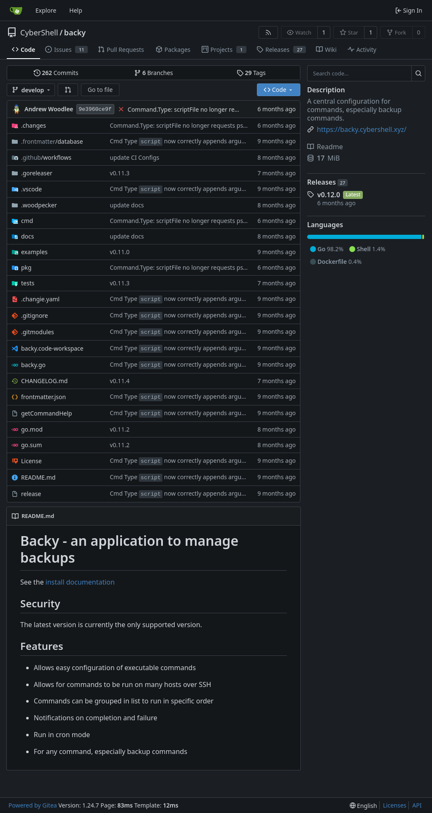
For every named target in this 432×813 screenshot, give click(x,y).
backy (75, 32)
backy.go (33, 365)
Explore (45, 10)
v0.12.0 (328, 195)
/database (52, 141)
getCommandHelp (46, 413)
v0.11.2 (120, 429)
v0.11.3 (120, 173)
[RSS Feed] (268, 32)
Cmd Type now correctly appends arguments (184, 141)
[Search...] (418, 73)
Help (75, 10)
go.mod (32, 429)
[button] (68, 89)
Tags (251, 73)
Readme (325, 146)
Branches (153, 73)
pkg (26, 267)
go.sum (31, 445)
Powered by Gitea (32, 805)
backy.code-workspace (52, 348)
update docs (127, 205)
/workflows (46, 157)
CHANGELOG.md (44, 381)
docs (27, 236)
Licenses (395, 805)
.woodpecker (39, 205)
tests (27, 283)
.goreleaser (36, 173)
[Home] (16, 10)
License (31, 461)
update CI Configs (134, 157)
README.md (38, 477)
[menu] (363, 806)
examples (34, 252)
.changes (33, 125)
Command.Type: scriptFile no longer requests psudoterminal (211, 109)
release (31, 494)
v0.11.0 (120, 252)
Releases (327, 182)
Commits (56, 73)
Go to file (100, 90)
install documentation (80, 582)
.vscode (31, 189)
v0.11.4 (120, 381)
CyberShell (39, 32)
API (416, 805)
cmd (27, 221)
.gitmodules (37, 332)
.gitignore (34, 315)
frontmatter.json (43, 397)
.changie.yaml (40, 299)
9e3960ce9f (95, 109)
